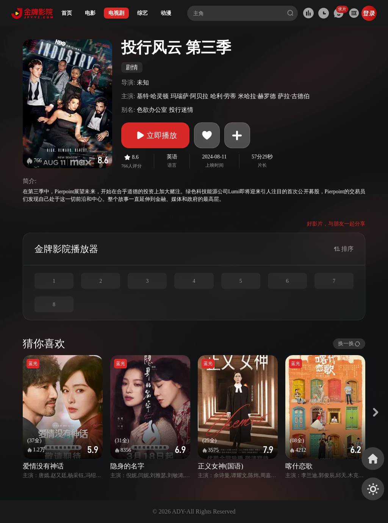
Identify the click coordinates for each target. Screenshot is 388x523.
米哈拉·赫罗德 (257, 96)
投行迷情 (181, 109)
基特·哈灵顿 (153, 96)
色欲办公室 (152, 109)
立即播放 (155, 135)
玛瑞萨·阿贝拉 (189, 96)
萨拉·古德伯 (294, 96)
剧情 (132, 67)
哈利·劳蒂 (223, 96)
